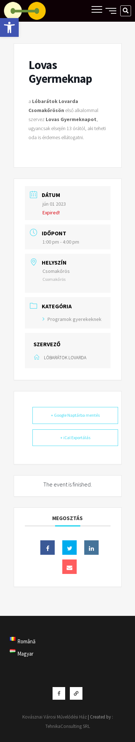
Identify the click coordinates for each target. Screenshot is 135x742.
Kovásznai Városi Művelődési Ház (54, 717)
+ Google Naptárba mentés (75, 415)
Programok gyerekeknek (72, 319)
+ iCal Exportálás (75, 437)
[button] (9, 27)
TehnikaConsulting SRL (67, 726)
